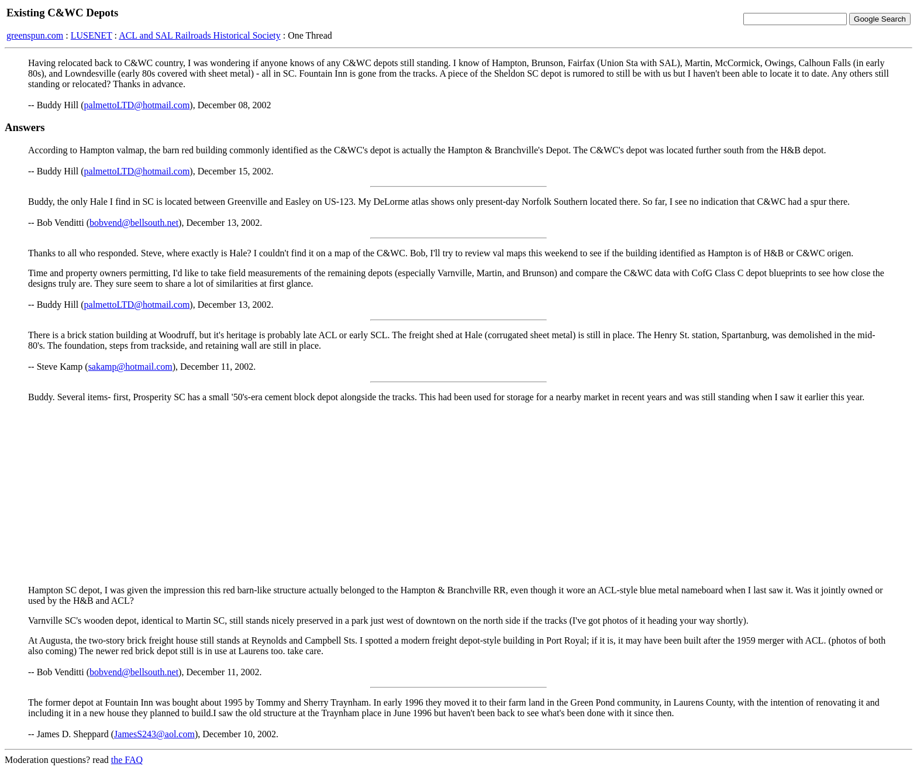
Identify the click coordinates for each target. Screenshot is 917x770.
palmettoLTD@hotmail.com (137, 105)
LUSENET (91, 35)
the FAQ (127, 760)
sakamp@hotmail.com (130, 367)
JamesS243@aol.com (154, 734)
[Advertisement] (458, 494)
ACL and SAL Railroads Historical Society (200, 35)
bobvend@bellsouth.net (133, 223)
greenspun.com (34, 35)
